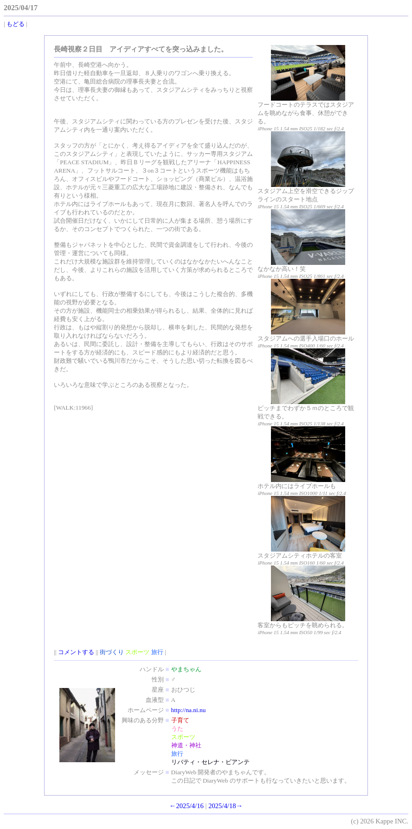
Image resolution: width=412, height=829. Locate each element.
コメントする (76, 652)
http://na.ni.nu (188, 710)
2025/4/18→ (225, 806)
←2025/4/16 (186, 806)
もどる (15, 23)
